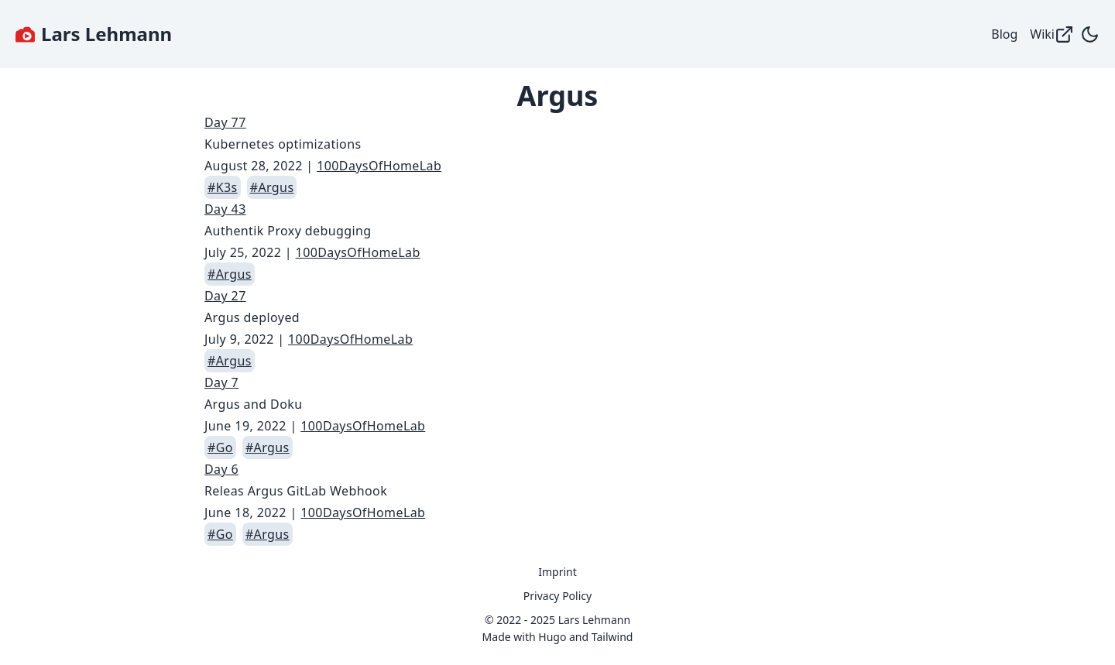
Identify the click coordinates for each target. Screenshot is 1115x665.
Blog (1004, 34)
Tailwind (612, 636)
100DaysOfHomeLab (379, 165)
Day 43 (225, 209)
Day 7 (221, 382)
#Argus (272, 187)
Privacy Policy (557, 595)
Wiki (1052, 34)
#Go (220, 447)
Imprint (557, 571)
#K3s (223, 187)
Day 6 (221, 469)
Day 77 (225, 122)
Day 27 (225, 295)
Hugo (552, 636)
